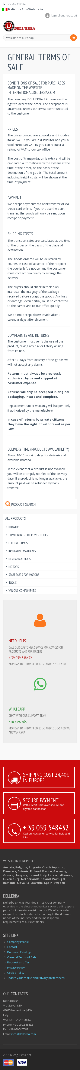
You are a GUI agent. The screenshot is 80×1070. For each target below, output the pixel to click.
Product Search (20, 504)
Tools (13, 583)
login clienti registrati (61, 15)
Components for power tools (28, 535)
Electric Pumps (18, 543)
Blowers (14, 527)
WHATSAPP (17, 709)
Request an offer (18, 962)
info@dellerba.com (23, 1034)
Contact (12, 947)
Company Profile (18, 942)
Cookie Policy (15, 973)
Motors (14, 567)
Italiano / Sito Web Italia (22, 9)
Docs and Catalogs (19, 952)
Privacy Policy (16, 967)
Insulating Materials (22, 551)
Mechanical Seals (20, 559)
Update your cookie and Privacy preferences (36, 978)
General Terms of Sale (21, 957)
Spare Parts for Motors (24, 575)
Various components (22, 591)
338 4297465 (18, 721)
